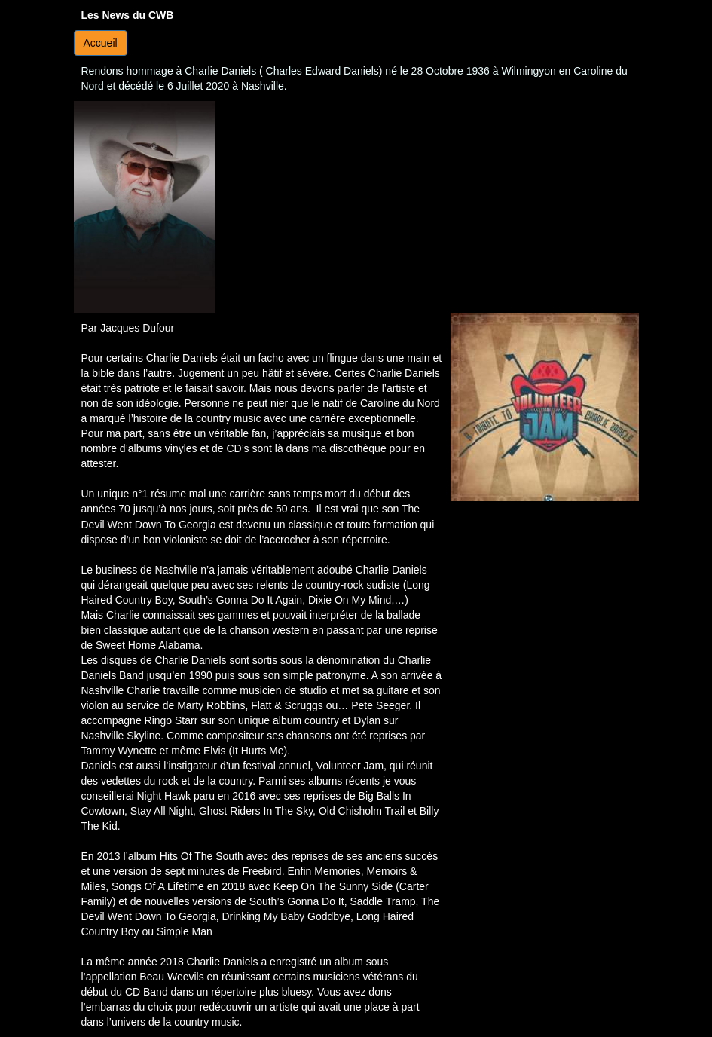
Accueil (101, 43)
